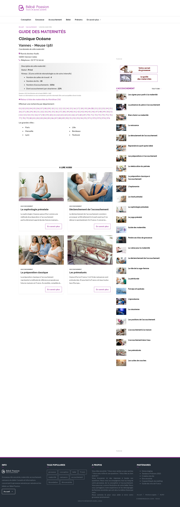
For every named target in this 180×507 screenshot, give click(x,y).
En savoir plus (94, 20)
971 (89, 118)
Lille (74, 127)
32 (42, 111)
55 (32, 115)
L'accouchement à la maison (139, 330)
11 (56, 108)
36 (56, 111)
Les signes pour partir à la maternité (143, 95)
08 (45, 108)
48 (100, 111)
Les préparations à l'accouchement (142, 156)
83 (41, 118)
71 (92, 115)
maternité (52, 477)
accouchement (77, 477)
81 (34, 118)
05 (34, 108)
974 (103, 118)
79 (27, 118)
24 (107, 108)
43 (82, 111)
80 (31, 118)
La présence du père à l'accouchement (144, 105)
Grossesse (39, 20)
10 (52, 108)
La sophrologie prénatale (34, 209)
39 (67, 111)
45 (89, 111)
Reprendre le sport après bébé (140, 146)
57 (39, 115)
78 (23, 118)
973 (98, 118)
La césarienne (134, 309)
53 (25, 115)
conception (64, 472)
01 (20, 108)
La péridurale (133, 279)
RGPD (162, 495)
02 (23, 108)
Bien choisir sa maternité (138, 115)
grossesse (52, 472)
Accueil (21, 27)
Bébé (68, 20)
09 (49, 108)
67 (77, 115)
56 (36, 115)
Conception (26, 20)
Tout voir (156, 89)
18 (81, 108)
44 (86, 111)
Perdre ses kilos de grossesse (140, 238)
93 (78, 118)
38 (64, 111)
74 (103, 115)
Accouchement (55, 20)
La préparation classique (34, 272)
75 (107, 115)
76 (110, 115)
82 (38, 118)
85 (49, 118)
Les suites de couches (137, 361)
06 (38, 108)
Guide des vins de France (151, 483)
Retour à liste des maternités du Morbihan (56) (41, 99)
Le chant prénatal (135, 197)
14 (67, 108)
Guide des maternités (137, 227)
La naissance (133, 125)
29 (31, 111)
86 (52, 118)
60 (51, 115)
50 (108, 111)
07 (41, 108)
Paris (27, 127)
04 (31, 108)
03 (27, 108)
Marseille (29, 131)
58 (43, 115)
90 (67, 118)
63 (62, 115)
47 (97, 111)
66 (73, 115)
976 (108, 118)
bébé (74, 472)
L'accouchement (31, 27)
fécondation (53, 482)
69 (84, 115)
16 (74, 108)
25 (110, 108)
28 (27, 111)
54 (28, 115)
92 (74, 118)
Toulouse (76, 135)
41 (75, 111)
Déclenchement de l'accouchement (88, 209)
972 (94, 118)
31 (38, 111)
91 (71, 118)
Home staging (147, 471)
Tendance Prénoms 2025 (151, 473)
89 (63, 118)
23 (103, 108)
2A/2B (90, 108)
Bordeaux (76, 131)
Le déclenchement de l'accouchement (144, 258)
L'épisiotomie (133, 299)
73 (99, 115)
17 (78, 108)
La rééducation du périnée (139, 166)
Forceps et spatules (136, 289)
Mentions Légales (150, 495)
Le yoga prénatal (135, 217)
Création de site (148, 476)
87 (56, 118)
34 (49, 111)
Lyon (27, 135)
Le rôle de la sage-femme (138, 268)
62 (58, 115)
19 (85, 108)
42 (78, 111)
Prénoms (79, 20)
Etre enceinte (147, 478)
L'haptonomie (133, 187)
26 (20, 111)
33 (45, 111)
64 (65, 115)
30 (34, 111)
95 (85, 118)
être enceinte (67, 482)
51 (111, 111)
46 (93, 111)
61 (54, 115)
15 (71, 108)
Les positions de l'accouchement (141, 320)
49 (104, 111)
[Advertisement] (115, 8)
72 (95, 115)
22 (99, 108)
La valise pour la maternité (139, 248)
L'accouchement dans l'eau (139, 340)
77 (20, 118)
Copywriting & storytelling (152, 481)
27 (23, 111)
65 (69, 115)
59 (47, 115)
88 (60, 118)
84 (45, 118)
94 (81, 118)
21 (96, 108)
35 (53, 111)
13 (63, 108)
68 (80, 115)
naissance (64, 477)
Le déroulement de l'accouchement (142, 136)
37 (60, 111)
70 (88, 115)
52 (21, 115)
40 (71, 111)
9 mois (82, 472)
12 (60, 108)
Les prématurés (78, 272)
